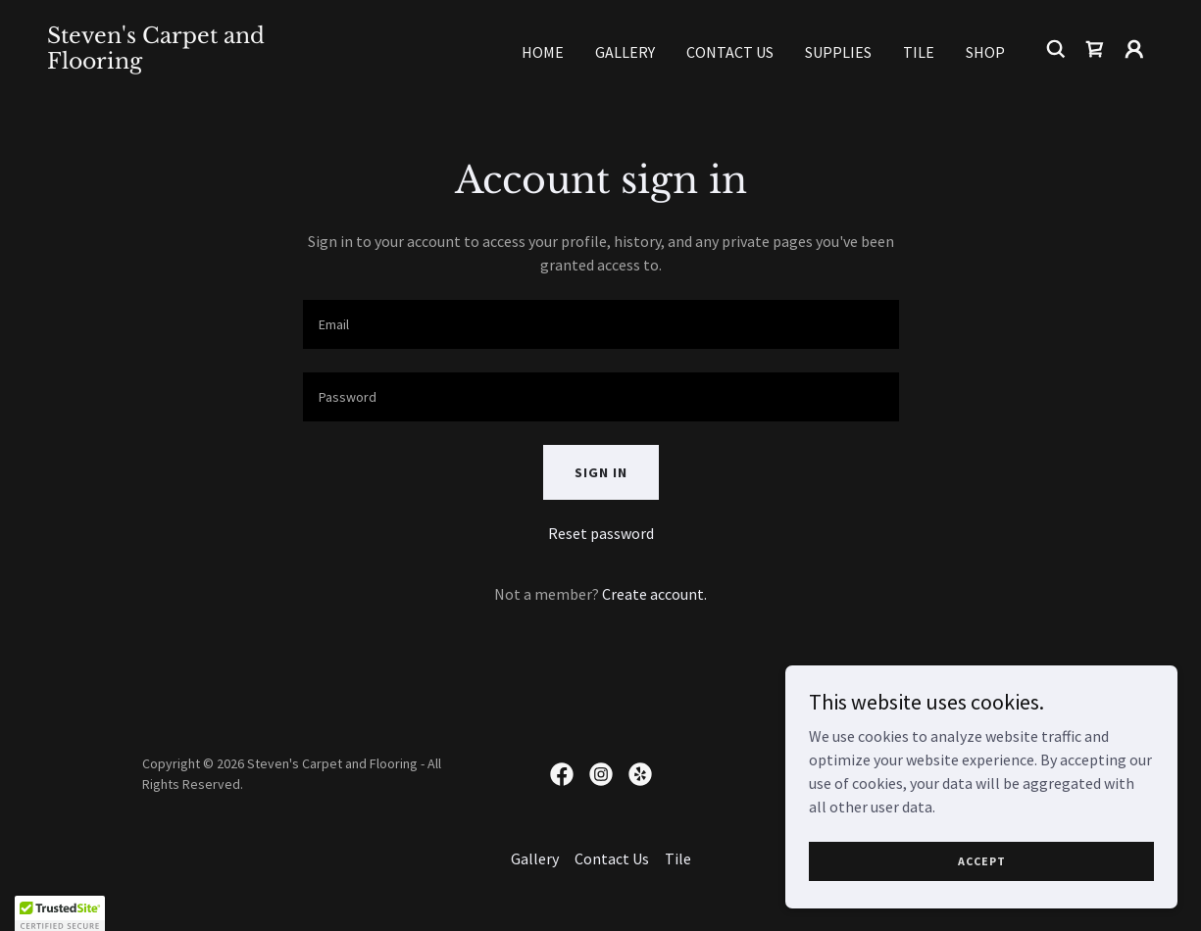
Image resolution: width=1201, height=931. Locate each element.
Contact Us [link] (730, 52)
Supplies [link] (838, 52)
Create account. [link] (654, 594)
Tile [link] (918, 52)
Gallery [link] (625, 52)
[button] (1134, 49)
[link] (202, 63)
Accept (982, 861)
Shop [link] (985, 52)
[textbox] (601, 324)
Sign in (601, 472)
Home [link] (543, 52)
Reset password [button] (601, 533)
